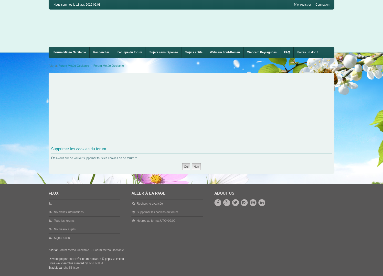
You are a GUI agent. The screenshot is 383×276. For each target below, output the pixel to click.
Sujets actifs (193, 52)
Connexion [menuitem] (323, 4)
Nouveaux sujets (65, 229)
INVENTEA (95, 263)
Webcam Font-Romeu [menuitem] (225, 52)
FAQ (287, 52)
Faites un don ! (307, 52)
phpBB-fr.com (72, 267)
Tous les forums (64, 220)
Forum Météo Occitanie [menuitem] (69, 52)
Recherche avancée (150, 203)
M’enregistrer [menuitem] (302, 4)
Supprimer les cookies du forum (157, 212)
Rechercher (101, 52)
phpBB (72, 259)
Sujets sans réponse (163, 52)
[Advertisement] (197, 111)
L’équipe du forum (129, 52)
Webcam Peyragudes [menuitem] (262, 52)
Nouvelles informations (69, 212)
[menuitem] (225, 52)
